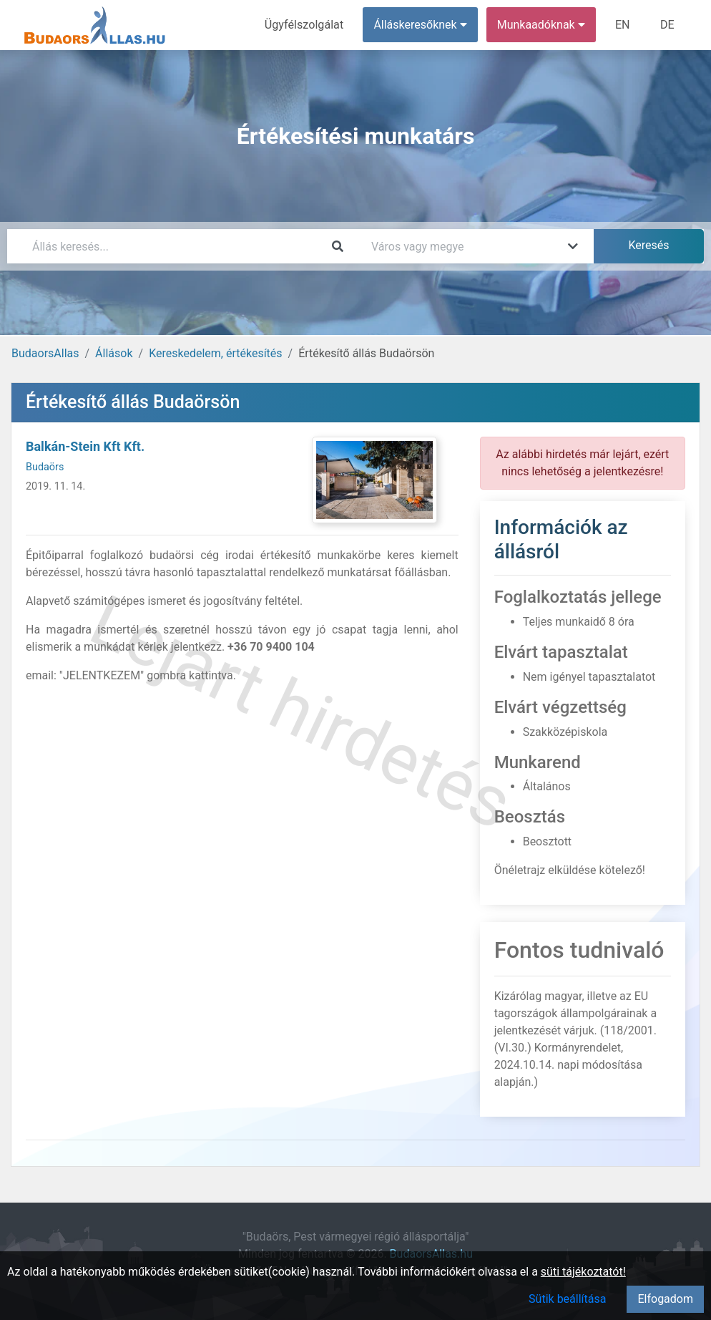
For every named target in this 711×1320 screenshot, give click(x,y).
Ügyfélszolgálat (305, 24)
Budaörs (45, 467)
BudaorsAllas (45, 353)
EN (623, 24)
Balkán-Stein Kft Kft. (85, 446)
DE (667, 24)
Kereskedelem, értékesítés (215, 353)
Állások (113, 353)
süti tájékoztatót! (583, 1271)
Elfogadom (665, 1299)
